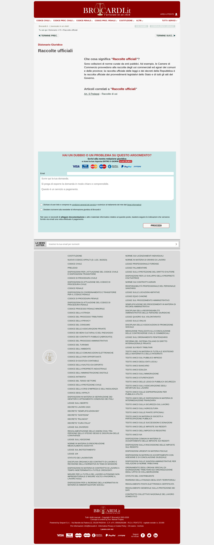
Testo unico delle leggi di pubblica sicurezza (150, 382)
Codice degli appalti (79, 393)
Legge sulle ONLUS (135, 321)
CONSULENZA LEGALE (162, 26)
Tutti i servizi (169, 21)
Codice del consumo (79, 325)
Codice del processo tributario (85, 317)
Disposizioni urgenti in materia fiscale (146, 451)
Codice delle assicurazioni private (87, 329)
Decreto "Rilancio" (78, 419)
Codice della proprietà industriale (87, 369)
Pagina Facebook (143, 534)
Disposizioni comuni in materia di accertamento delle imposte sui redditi (147, 440)
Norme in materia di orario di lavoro (145, 260)
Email (42, 173)
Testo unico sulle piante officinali (144, 412)
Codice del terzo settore (82, 381)
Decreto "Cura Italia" (79, 423)
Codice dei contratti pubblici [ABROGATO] (90, 337)
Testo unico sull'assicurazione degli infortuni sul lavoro (145, 387)
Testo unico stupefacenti (139, 378)
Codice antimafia (77, 377)
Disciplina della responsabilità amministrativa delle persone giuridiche (147, 311)
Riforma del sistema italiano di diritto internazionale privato (146, 342)
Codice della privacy (79, 321)
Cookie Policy (120, 526)
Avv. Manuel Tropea (116, 519)
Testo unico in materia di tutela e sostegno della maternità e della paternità (149, 352)
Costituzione (125, 21)
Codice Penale (83, 21)
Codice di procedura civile (82, 278)
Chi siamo (132, 526)
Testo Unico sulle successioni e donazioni (148, 423)
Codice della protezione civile (85, 385)
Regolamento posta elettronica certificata (149, 484)
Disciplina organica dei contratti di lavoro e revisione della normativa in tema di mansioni (92, 463)
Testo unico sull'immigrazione (142, 374)
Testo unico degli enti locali (141, 362)
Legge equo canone (136, 296)
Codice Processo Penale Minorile (86, 309)
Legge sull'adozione (79, 439)
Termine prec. (49, 35)
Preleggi (72, 268)
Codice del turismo (78, 345)
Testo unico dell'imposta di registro (145, 431)
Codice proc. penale (105, 21)
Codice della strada (79, 313)
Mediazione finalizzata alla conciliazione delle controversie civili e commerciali (147, 332)
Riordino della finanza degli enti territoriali (150, 480)
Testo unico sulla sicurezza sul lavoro (147, 404)
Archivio (140, 526)
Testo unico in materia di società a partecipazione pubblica (144, 417)
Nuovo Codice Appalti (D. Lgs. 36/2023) (87, 260)
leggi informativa (134, 205)
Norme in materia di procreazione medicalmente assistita (86, 444)
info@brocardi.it (90, 526)
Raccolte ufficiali (70, 30)
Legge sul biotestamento (81, 450)
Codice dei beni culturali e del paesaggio (90, 333)
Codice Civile (43, 21)
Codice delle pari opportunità (84, 357)
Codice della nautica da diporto (85, 365)
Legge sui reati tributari (138, 347)
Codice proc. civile (63, 21)
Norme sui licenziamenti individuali (144, 256)
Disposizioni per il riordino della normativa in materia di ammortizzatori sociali (93, 484)
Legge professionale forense (142, 264)
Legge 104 (73, 454)
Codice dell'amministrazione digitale (88, 373)
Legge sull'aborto (78, 403)
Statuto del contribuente (139, 476)
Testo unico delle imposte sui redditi (145, 427)
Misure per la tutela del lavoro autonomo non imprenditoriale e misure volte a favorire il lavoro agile (93, 476)
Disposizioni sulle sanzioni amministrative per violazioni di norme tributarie (150, 462)
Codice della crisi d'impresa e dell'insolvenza (93, 389)
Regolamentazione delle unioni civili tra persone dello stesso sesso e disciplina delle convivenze (93, 433)
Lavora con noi (107, 529)
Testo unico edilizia (136, 370)
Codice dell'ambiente (79, 349)
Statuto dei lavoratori (80, 458)
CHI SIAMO (141, 26)
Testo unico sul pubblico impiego (143, 358)
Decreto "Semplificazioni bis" (83, 411)
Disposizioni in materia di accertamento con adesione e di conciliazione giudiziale (149, 456)
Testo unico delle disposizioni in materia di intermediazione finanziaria (149, 399)
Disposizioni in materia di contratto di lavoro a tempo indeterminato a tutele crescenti (93, 469)
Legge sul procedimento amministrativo (147, 300)
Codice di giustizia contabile (83, 361)
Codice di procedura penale (83, 298)
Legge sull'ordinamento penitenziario (146, 337)
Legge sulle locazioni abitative (142, 292)
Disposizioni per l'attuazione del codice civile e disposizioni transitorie (93, 273)
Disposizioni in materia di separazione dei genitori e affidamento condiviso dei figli (91, 398)
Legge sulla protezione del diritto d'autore (149, 272)
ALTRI (138, 21)
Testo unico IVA (133, 435)
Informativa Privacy (106, 526)
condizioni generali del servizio (84, 205)
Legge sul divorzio (78, 427)
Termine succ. (164, 35)
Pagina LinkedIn (156, 534)
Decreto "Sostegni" (78, 415)
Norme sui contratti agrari (140, 282)
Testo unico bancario (137, 366)
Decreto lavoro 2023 (79, 407)
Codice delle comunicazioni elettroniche (90, 353)
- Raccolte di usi (100, 94)
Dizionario (52, 30)
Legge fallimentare (136, 268)
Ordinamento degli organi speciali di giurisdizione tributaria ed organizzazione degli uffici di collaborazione (149, 469)
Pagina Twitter (149, 534)
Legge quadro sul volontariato (143, 317)
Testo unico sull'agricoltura (141, 408)
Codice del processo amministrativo (88, 341)
